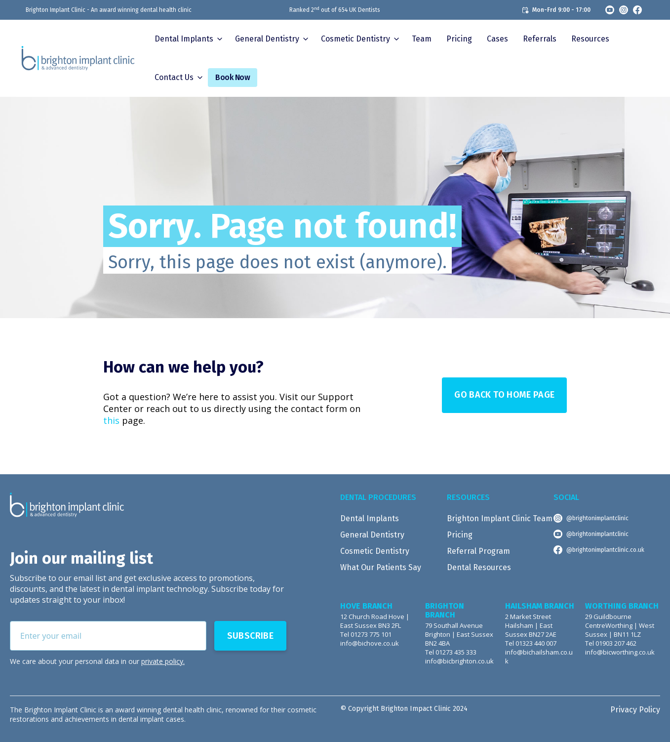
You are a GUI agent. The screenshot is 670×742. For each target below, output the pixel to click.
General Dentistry (372, 534)
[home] (78, 58)
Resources (590, 38)
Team (422, 38)
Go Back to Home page (504, 394)
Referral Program (478, 551)
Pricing (459, 38)
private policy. (163, 661)
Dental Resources (479, 567)
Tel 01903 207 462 (610, 643)
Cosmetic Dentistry (374, 551)
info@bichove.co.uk (369, 643)
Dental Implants (184, 38)
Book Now (232, 77)
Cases (497, 38)
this (111, 420)
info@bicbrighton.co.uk (459, 661)
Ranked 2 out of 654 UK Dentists (334, 9)
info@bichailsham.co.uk (539, 656)
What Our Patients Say (380, 567)
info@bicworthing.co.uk (620, 652)
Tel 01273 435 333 (450, 652)
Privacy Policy (635, 709)
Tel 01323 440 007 (530, 643)
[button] (187, 39)
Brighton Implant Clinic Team (499, 518)
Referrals (539, 38)
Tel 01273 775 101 (366, 634)
